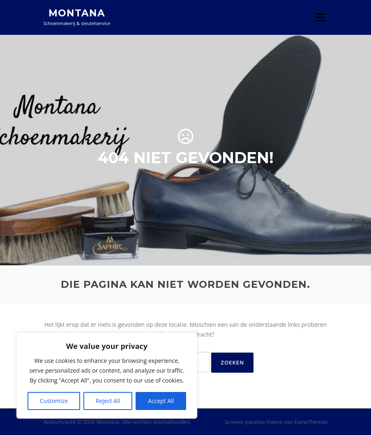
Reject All (108, 401)
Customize (54, 401)
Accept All (161, 401)
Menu (320, 17)
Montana (76, 13)
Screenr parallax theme (254, 422)
